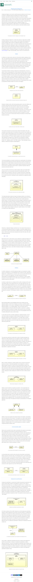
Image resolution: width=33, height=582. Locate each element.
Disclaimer (13, 1)
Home (1, 1)
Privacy (10, 1)
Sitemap (7, 1)
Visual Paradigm (4, 50)
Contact (4, 1)
